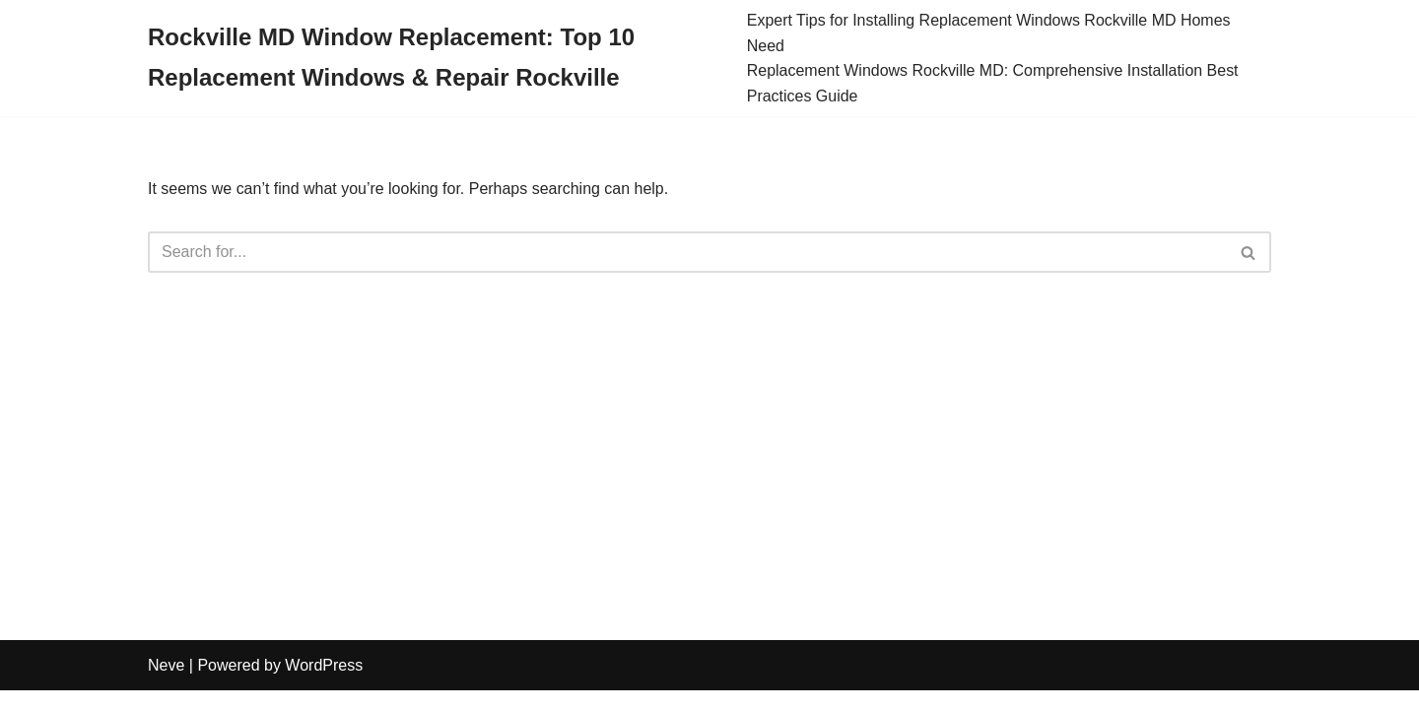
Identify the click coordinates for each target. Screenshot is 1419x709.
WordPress (324, 684)
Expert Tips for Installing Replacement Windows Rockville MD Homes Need (989, 33)
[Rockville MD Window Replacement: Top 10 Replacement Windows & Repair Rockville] (432, 58)
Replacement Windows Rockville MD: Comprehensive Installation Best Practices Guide (993, 83)
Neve (166, 684)
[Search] (687, 253)
